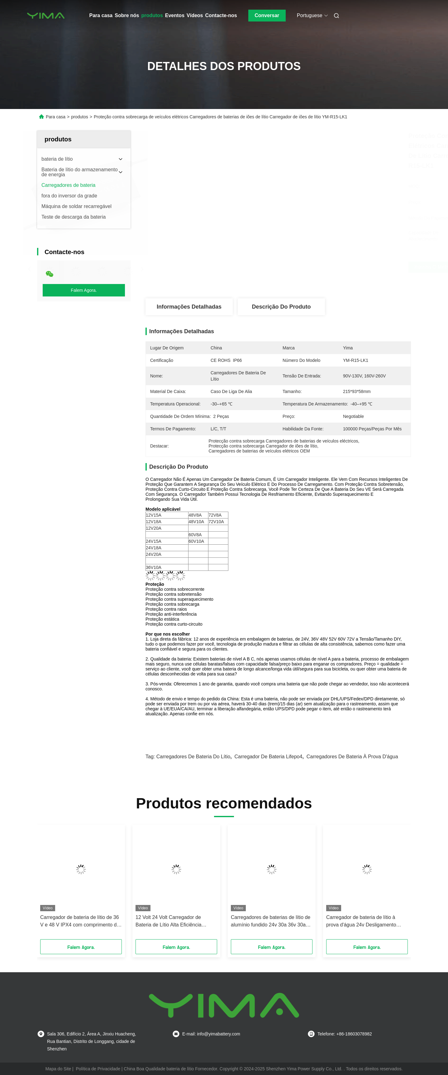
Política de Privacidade (98, 1068)
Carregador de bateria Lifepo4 (268, 756)
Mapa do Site (58, 1068)
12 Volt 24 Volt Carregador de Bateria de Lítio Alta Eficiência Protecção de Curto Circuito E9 (170, 922)
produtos (152, 15)
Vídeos (195, 15)
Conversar (267, 15)
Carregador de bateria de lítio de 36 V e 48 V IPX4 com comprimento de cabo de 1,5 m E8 (79, 922)
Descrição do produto (281, 307)
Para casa (101, 15)
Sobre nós (127, 15)
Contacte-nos (221, 15)
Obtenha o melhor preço (318, 267)
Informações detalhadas (189, 307)
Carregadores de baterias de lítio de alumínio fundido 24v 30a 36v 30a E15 (270, 922)
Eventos (174, 15)
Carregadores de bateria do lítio (193, 756)
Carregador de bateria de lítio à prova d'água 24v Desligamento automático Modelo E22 (361, 922)
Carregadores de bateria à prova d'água (352, 756)
